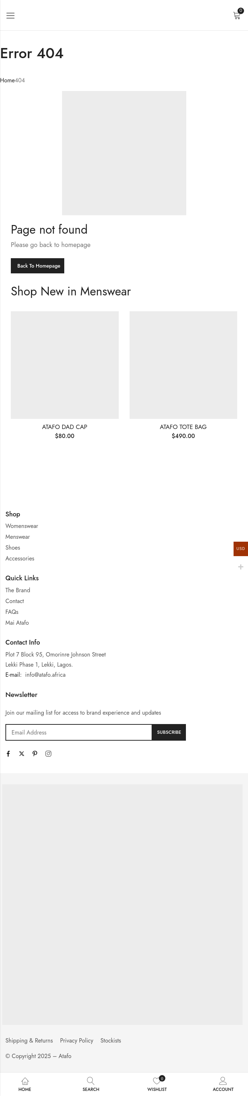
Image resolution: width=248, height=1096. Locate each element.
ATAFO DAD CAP (64, 427)
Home (7, 80)
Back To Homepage (38, 265)
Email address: (78, 732)
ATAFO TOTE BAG (183, 427)
